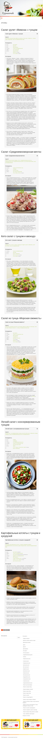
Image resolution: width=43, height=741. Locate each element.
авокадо (7, 244)
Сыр (14, 339)
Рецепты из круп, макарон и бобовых (29, 699)
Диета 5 (24, 646)
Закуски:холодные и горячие (28, 689)
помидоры (15, 440)
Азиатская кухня (26, 661)
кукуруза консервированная (18, 555)
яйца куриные (15, 47)
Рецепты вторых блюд (27, 691)
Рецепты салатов (26, 695)
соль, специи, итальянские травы (19, 447)
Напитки (24, 656)
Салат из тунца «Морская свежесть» (21, 318)
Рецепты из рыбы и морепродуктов (29, 707)
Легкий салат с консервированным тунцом (20, 423)
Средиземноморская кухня (27, 682)
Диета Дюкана (25, 648)
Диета (24, 644)
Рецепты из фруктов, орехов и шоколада (30, 709)
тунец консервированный (17, 39)
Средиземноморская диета (18, 161)
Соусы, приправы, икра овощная (28, 713)
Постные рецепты (26, 652)
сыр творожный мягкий (28, 161)
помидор (15, 160)
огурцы (36, 433)
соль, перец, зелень (17, 172)
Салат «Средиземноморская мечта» (21, 151)
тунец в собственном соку (18, 167)
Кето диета (25, 650)
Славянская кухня (26, 680)
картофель (7, 38)
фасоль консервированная (24, 434)
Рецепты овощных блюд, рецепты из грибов (30, 711)
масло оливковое (29, 244)
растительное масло (17, 560)
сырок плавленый (8, 39)
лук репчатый (12, 38)
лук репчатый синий (17, 444)
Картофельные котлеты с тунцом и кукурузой (20, 534)
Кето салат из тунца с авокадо (15, 244)
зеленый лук (15, 336)
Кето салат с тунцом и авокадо (18, 236)
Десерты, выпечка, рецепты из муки (29, 640)
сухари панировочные (22, 545)
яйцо (23, 39)
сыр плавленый (16, 49)
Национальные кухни (26, 658)
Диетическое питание (26, 642)
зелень (6, 160)
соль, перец (15, 53)
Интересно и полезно (26, 715)
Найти (19, 637)
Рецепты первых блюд (27, 693)
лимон (14, 445)
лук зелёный (20, 326)
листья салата (15, 254)
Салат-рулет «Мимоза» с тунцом (19, 29)
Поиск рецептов (4, 635)
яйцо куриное (15, 557)
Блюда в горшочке (26, 638)
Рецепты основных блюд (27, 686)
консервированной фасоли (18, 442)
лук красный (15, 545)
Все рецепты (25, 636)
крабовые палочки (13, 326)
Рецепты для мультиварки (27, 684)
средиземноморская (9, 161)
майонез (17, 38)
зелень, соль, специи (17, 559)
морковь (21, 38)
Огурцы (14, 439)
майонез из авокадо (30, 326)
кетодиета (23, 244)
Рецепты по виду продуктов (28, 697)
